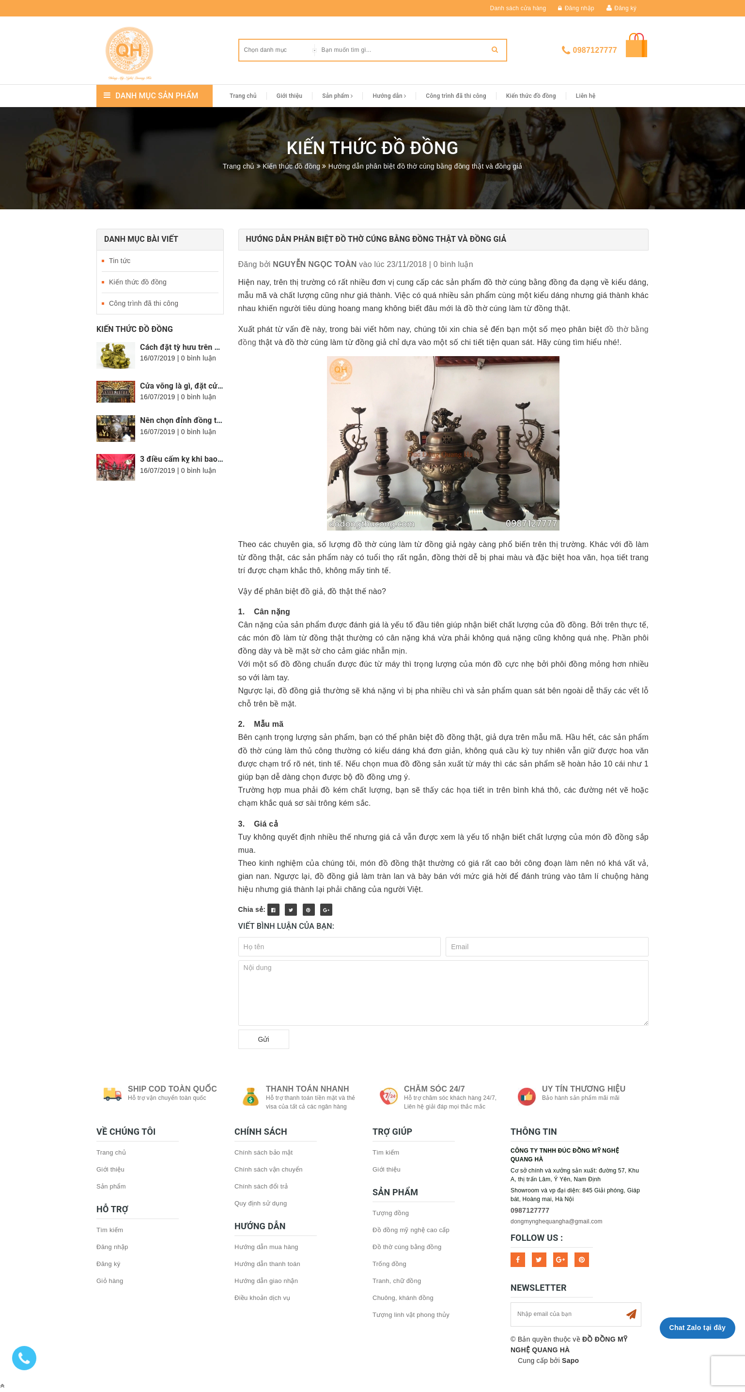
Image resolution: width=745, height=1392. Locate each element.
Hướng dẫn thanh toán (267, 1263)
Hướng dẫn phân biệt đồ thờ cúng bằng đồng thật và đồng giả (376, 239)
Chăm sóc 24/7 (434, 1089)
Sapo (570, 1360)
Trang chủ (243, 96)
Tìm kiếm (109, 1230)
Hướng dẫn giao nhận (266, 1280)
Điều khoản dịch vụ (262, 1297)
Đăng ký (625, 8)
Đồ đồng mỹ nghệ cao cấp (411, 1230)
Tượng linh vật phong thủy (411, 1314)
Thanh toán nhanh (307, 1089)
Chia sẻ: (252, 909)
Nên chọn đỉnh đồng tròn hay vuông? (205, 420)
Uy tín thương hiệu (583, 1089)
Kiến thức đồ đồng (531, 96)
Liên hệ (585, 96)
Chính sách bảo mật (263, 1152)
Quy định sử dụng (260, 1203)
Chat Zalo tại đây (697, 1327)
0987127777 (595, 50)
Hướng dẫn (389, 96)
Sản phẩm (337, 96)
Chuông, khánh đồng (403, 1297)
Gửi (263, 1039)
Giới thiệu (290, 96)
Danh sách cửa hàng (518, 8)
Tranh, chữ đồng (396, 1280)
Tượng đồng (390, 1213)
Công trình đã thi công (456, 96)
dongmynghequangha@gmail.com (557, 1221)
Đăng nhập (576, 8)
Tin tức (119, 261)
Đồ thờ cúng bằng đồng (407, 1247)
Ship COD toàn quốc (172, 1089)
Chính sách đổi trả (261, 1186)
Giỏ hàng (110, 1280)
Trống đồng (389, 1263)
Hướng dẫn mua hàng (266, 1247)
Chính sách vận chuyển (268, 1169)
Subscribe (631, 1314)
